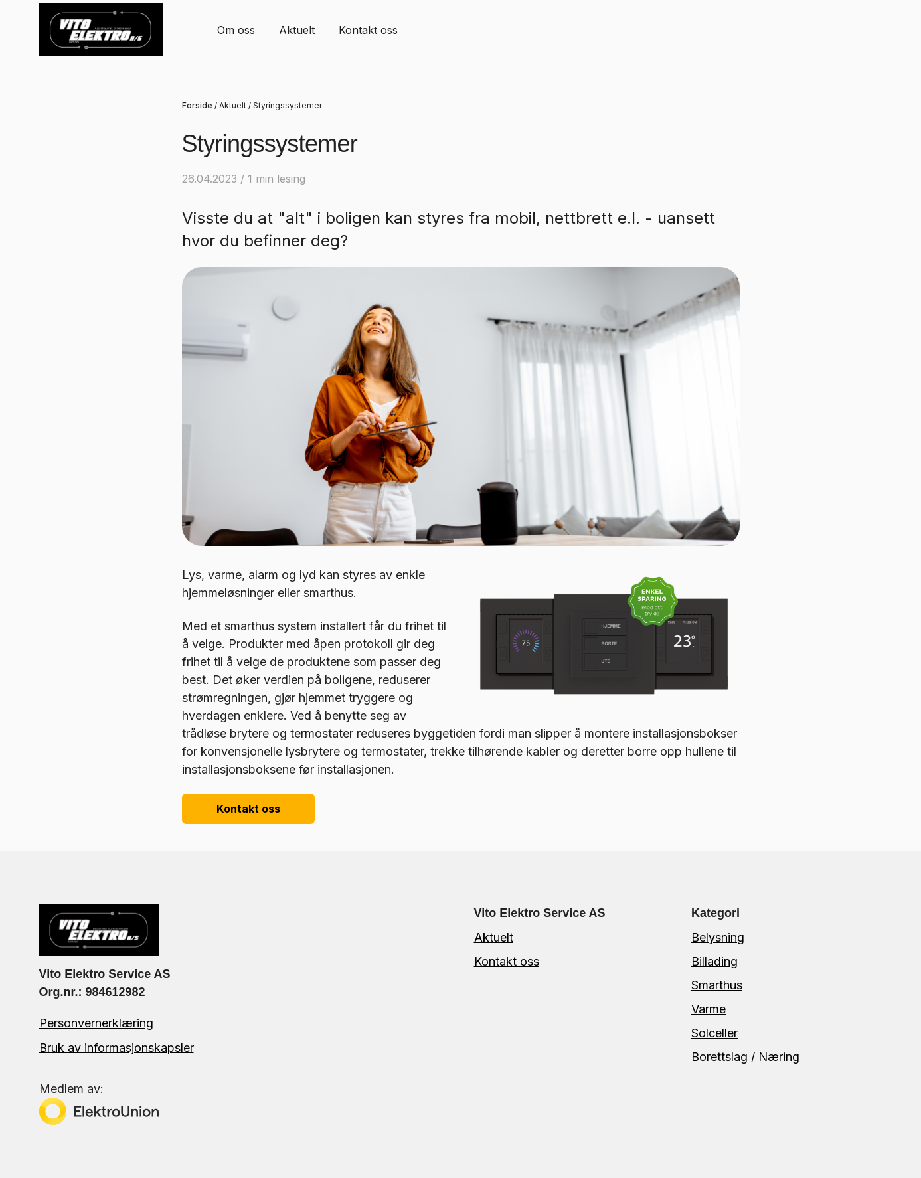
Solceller (714, 1033)
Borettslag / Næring (745, 1057)
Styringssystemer (287, 105)
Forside (197, 105)
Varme (708, 1009)
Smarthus (716, 985)
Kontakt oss (368, 30)
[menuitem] (236, 29)
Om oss (236, 30)
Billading (714, 961)
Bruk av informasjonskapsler (116, 1047)
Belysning (717, 937)
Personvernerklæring (96, 1023)
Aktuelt (297, 30)
